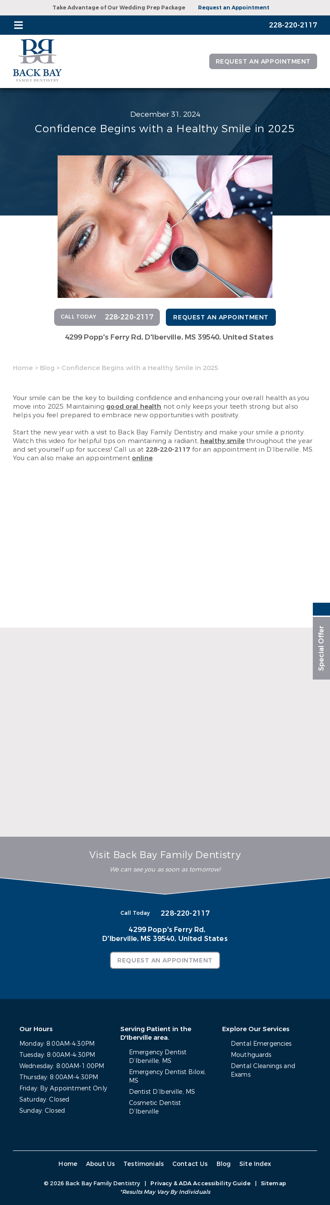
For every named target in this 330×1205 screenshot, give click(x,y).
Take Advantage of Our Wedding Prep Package (118, 7)
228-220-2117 (168, 449)
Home (23, 368)
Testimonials (143, 1164)
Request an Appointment (233, 7)
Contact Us (190, 1164)
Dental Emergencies (261, 1044)
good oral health (133, 406)
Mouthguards (251, 1055)
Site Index (255, 1164)
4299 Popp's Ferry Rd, (169, 337)
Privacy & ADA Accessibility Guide (200, 1183)
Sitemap (273, 1183)
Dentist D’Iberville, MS (162, 1092)
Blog (47, 368)
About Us (100, 1164)
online (142, 458)
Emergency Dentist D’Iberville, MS (157, 1056)
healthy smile (222, 441)
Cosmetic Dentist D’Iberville (155, 1107)
